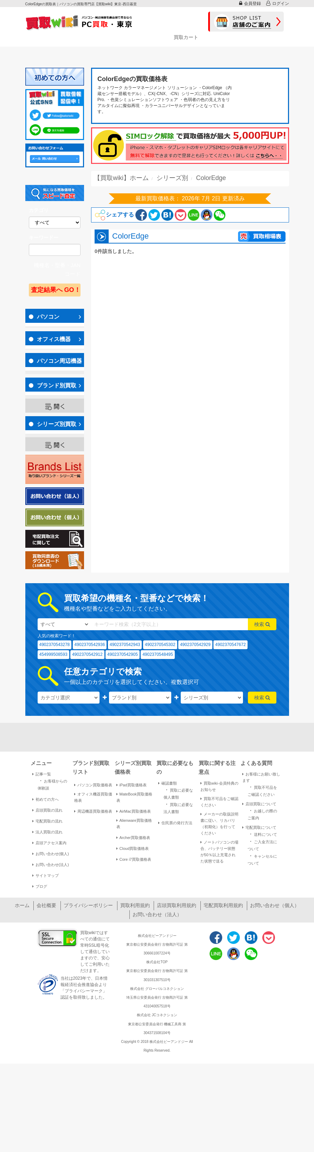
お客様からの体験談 (52, 784)
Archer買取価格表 (133, 837)
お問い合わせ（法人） (157, 914)
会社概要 (46, 905)
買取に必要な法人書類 (178, 807)
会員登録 (250, 3)
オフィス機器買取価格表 (93, 797)
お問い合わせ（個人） (274, 905)
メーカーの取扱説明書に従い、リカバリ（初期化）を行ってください (219, 823)
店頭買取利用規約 (176, 905)
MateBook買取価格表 (134, 797)
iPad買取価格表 (131, 785)
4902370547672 (230, 644)
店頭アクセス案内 (49, 843)
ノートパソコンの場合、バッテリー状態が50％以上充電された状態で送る (219, 851)
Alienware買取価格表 (134, 823)
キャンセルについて (262, 859)
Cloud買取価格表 (132, 848)
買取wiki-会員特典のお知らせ (219, 786)
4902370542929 (195, 644)
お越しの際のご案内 (262, 813)
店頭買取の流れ (47, 810)
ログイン (277, 3)
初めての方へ (45, 799)
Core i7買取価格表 (133, 859)
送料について (262, 834)
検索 (262, 624)
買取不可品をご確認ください (219, 802)
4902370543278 (54, 644)
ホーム (22, 905)
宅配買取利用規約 (223, 905)
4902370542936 (90, 644)
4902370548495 (157, 654)
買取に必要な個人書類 (178, 793)
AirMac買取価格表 (133, 811)
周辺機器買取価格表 (93, 811)
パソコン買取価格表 (93, 785)
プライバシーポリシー (88, 905)
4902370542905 (122, 654)
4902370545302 (160, 644)
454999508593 (53, 654)
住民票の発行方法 (175, 823)
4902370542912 (87, 654)
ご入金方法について (262, 844)
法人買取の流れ (47, 832)
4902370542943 (125, 644)
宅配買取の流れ (47, 821)
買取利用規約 (135, 905)
